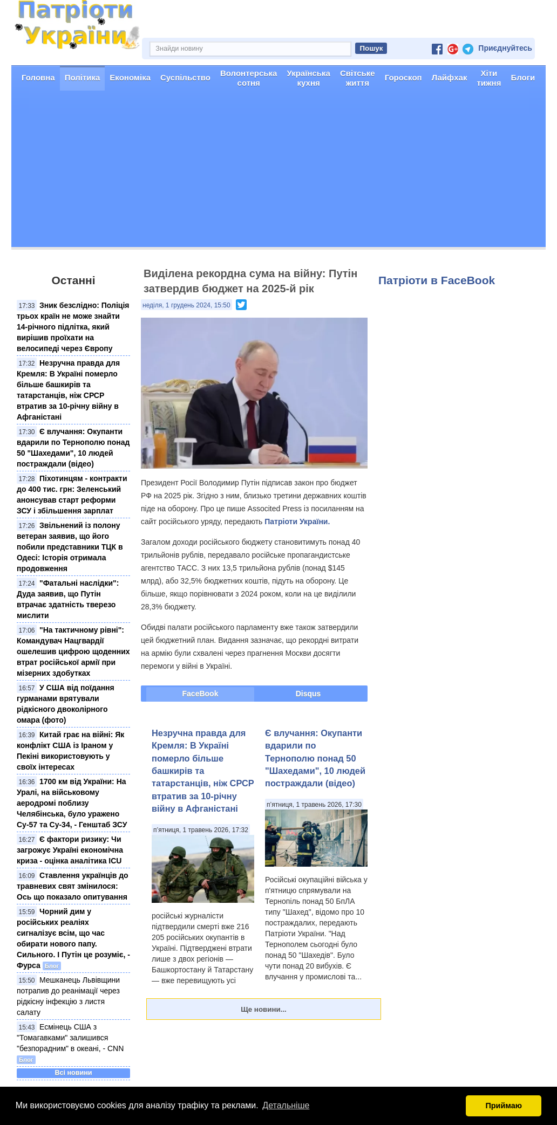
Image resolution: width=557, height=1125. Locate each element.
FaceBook (200, 693)
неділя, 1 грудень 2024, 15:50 (186, 305)
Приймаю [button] (503, 1105)
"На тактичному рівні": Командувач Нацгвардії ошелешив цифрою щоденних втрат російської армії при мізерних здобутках (73, 651)
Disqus (308, 693)
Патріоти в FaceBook (436, 280)
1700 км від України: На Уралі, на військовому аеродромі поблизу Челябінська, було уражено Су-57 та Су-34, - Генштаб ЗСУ (72, 803)
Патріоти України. (297, 521)
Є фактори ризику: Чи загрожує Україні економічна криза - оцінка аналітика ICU (70, 850)
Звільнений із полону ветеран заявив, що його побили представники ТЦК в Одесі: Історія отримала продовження (70, 547)
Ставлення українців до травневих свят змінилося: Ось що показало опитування (72, 886)
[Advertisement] (278, 171)
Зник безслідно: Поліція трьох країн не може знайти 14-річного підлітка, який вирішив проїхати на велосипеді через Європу (73, 327)
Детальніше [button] (285, 1105)
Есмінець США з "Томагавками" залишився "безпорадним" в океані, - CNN (70, 1038)
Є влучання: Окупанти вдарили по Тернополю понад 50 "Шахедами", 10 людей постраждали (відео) (315, 758)
